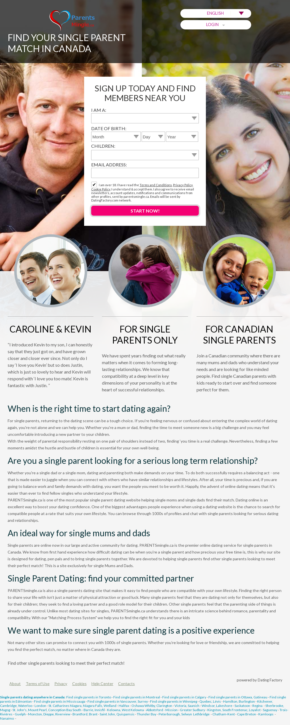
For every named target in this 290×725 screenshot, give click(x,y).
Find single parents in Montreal (136, 697)
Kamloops (266, 714)
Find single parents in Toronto (88, 697)
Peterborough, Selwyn (175, 714)
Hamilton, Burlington (239, 701)
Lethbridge (201, 714)
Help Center (102, 683)
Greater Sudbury (192, 710)
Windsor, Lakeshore (217, 705)
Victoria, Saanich (186, 705)
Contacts (126, 683)
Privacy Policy (183, 185)
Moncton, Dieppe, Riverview (49, 714)
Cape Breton (246, 714)
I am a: (98, 110)
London (40, 705)
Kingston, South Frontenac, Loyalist (234, 710)
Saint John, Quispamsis (117, 714)
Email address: (109, 164)
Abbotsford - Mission (162, 710)
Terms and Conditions (156, 185)
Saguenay (270, 710)
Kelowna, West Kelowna (125, 710)
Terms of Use (38, 683)
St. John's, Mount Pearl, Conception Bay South (46, 710)
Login (216, 24)
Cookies (79, 683)
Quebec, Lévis (210, 701)
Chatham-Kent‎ (223, 714)
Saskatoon (242, 705)
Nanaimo (7, 718)
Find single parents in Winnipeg (173, 701)
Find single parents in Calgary (184, 697)
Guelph (20, 714)
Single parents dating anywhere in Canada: (32, 697)
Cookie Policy (100, 189)
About (15, 683)
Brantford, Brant (84, 714)
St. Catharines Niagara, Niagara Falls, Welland (82, 705)
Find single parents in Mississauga (59, 701)
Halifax (124, 705)
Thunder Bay (146, 714)
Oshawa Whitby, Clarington (151, 705)
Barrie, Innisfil (94, 710)
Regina (257, 705)
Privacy (60, 683)
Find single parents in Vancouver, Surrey (118, 701)
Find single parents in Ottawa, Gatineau (237, 697)
